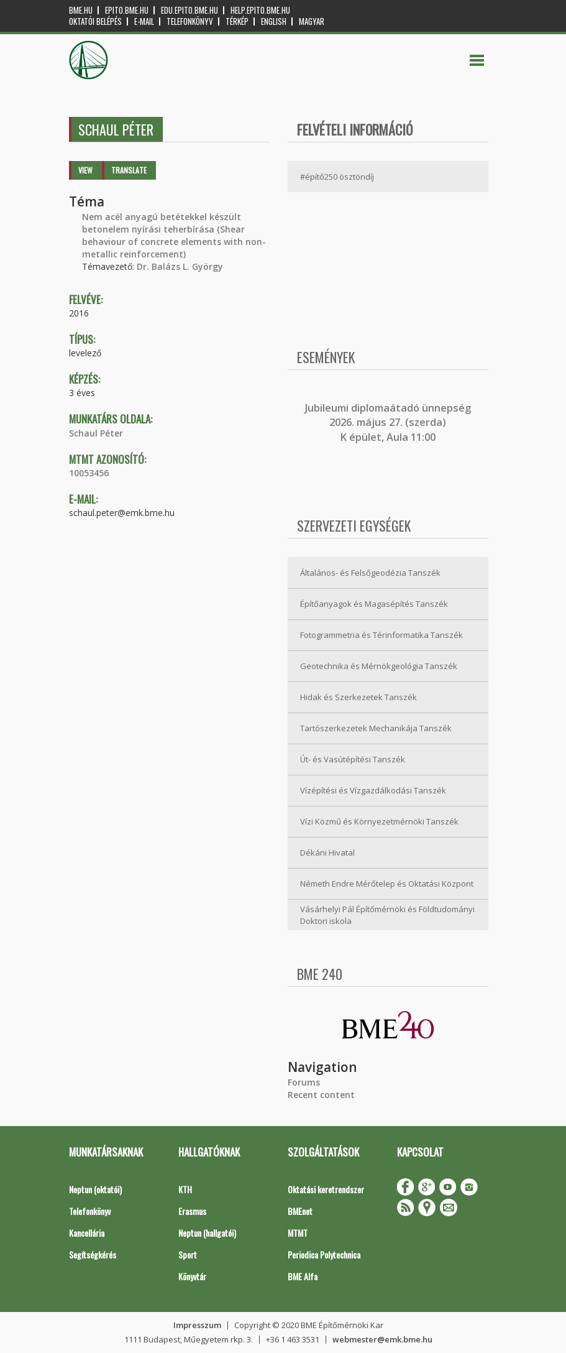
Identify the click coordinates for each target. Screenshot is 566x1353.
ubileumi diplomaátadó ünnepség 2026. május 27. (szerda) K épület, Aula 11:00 (389, 422)
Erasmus (192, 1210)
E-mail (144, 21)
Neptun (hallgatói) (207, 1232)
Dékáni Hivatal (327, 852)
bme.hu (81, 10)
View (85, 170)
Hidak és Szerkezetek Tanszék (358, 697)
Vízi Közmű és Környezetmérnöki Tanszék (379, 821)
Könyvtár (192, 1276)
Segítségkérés (92, 1254)
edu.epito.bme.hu (189, 10)
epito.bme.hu (126, 10)
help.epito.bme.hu (260, 10)
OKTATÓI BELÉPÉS (95, 21)
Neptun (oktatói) (95, 1189)
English (273, 21)
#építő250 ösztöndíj (337, 176)
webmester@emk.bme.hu (382, 1339)
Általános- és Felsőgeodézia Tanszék (370, 572)
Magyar (311, 21)
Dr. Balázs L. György (180, 266)
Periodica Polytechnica (324, 1254)
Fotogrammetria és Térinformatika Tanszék (381, 634)
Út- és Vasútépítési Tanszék (352, 759)
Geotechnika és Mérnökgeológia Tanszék (378, 666)
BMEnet (300, 1210)
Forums (304, 1082)
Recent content (321, 1095)
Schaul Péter (96, 433)
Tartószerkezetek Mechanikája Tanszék (376, 728)
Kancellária (86, 1232)
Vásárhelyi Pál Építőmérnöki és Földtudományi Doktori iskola (387, 914)
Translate (129, 170)
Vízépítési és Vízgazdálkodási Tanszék (373, 790)
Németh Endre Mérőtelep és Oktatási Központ (386, 883)
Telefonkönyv (190, 21)
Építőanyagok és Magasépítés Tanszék (374, 603)
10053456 (89, 473)
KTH (185, 1189)
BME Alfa (302, 1276)
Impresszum (197, 1325)
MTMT (298, 1232)
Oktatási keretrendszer (326, 1189)
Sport (187, 1254)
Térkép (237, 21)
